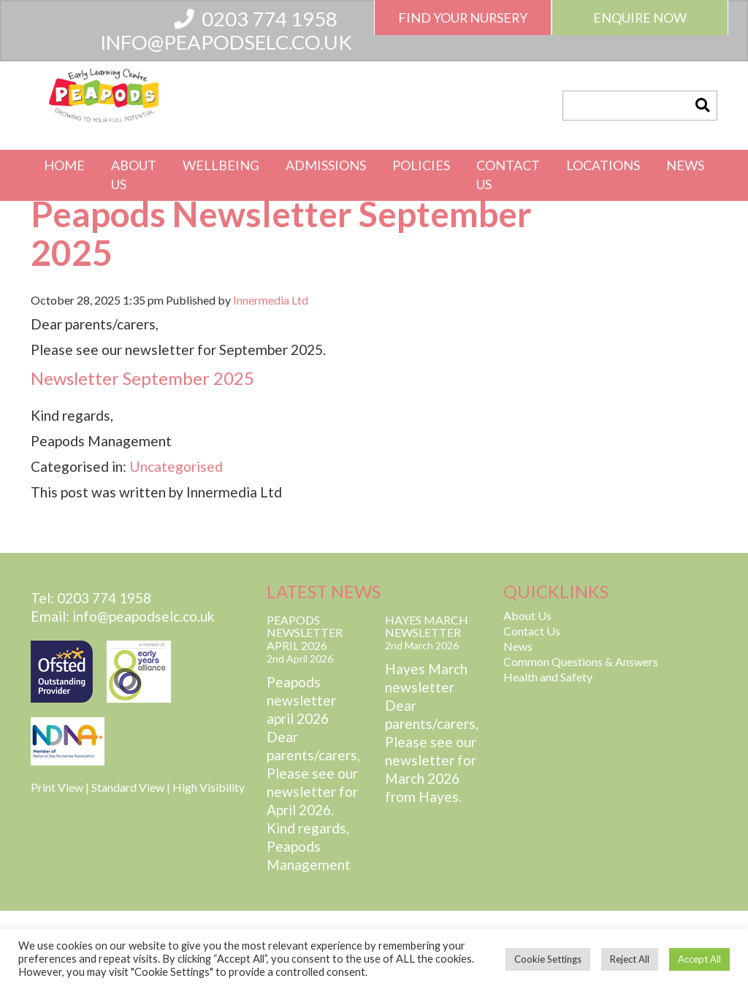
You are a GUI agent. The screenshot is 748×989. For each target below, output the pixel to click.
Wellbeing (221, 165)
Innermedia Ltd (270, 300)
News (685, 165)
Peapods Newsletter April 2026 (305, 632)
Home (64, 165)
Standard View (127, 787)
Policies (421, 165)
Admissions (326, 165)
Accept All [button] (699, 959)
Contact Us (508, 174)
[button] (702, 105)
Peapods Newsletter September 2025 (281, 233)
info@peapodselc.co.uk (226, 42)
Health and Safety (547, 677)
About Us (133, 174)
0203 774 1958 (255, 19)
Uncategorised (176, 466)
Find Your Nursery (462, 17)
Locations (603, 165)
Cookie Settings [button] (547, 959)
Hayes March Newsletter (426, 626)
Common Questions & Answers (580, 661)
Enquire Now (640, 17)
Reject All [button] (629, 959)
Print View (57, 787)
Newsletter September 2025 (142, 378)
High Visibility (208, 787)
